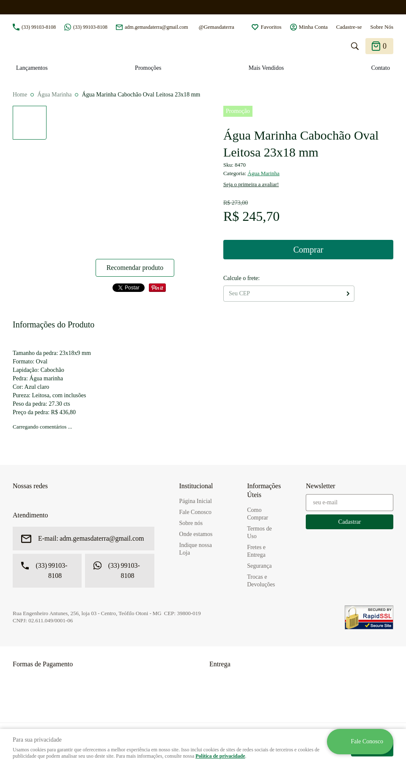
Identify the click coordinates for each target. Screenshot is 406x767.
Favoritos (271, 27)
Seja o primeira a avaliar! (251, 184)
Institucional (196, 485)
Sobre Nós (381, 27)
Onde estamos (196, 534)
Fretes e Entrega (256, 551)
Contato (380, 68)
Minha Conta (313, 27)
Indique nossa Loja (195, 549)
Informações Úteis (264, 490)
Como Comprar (257, 514)
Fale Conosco (195, 512)
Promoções (148, 68)
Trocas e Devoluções (261, 581)
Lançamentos (32, 68)
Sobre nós (191, 523)
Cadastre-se (349, 27)
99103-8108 (39, 27)
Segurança (259, 566)
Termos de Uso (259, 532)
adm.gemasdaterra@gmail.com (156, 27)
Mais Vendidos (266, 68)
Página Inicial (195, 501)
